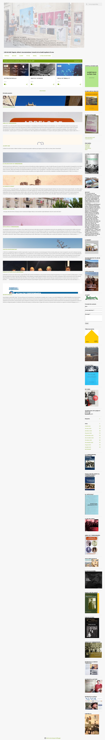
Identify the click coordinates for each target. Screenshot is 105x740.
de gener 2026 (88, 433)
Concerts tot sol (88, 138)
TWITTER (87, 145)
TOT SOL (28, 55)
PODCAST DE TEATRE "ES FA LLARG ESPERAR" (13, 272)
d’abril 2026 (87, 426)
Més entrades (43, 90)
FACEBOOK (87, 144)
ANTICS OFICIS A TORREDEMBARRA (11, 226)
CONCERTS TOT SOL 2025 (8, 209)
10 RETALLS (6, 55)
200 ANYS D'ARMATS (7, 294)
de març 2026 (88, 428)
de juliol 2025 (88, 447)
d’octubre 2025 (88, 440)
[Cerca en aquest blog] (95, 4)
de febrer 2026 (88, 430)
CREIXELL (34, 55)
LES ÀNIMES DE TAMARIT (8, 186)
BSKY (86, 149)
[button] (27, 84)
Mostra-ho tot (77, 61)
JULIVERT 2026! (6, 145)
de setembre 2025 (89, 442)
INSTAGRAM (88, 148)
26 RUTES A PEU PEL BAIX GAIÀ (10, 249)
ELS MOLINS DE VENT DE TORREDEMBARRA (12, 163)
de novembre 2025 (89, 437)
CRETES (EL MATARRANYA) (9, 107)
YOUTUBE (87, 147)
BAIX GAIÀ (14, 55)
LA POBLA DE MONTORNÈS (44, 55)
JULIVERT (21, 55)
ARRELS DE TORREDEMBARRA (9, 123)
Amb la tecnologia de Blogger (52, 738)
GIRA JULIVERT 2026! (90, 137)
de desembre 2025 (89, 435)
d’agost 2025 (88, 444)
